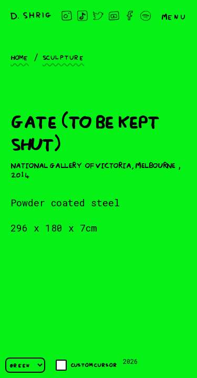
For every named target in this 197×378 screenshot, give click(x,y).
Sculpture (64, 56)
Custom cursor (86, 365)
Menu (173, 15)
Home (20, 56)
